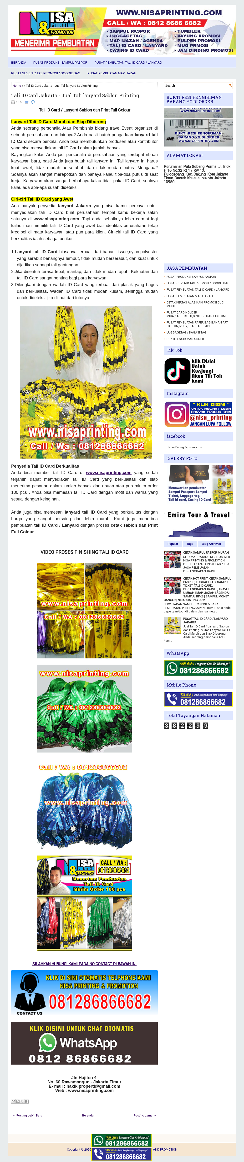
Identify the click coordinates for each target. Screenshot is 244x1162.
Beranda (18, 62)
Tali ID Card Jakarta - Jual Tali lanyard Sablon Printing (75, 95)
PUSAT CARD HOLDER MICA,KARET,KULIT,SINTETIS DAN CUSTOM (196, 314)
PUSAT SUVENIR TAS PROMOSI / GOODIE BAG (45, 73)
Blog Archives (211, 544)
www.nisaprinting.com (109, 472)
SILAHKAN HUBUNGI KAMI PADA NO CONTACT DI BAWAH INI (84, 964)
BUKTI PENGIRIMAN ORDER (185, 339)
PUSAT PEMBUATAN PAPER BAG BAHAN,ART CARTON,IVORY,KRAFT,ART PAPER (197, 324)
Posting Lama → (145, 1115)
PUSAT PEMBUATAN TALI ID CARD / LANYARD (128, 62)
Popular (173, 544)
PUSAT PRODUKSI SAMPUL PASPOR (60, 62)
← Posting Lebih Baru (27, 1115)
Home (17, 85)
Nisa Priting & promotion (185, 447)
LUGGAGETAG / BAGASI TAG (186, 332)
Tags (190, 544)
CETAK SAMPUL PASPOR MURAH (206, 552)
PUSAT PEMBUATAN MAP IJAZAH (111, 73)
